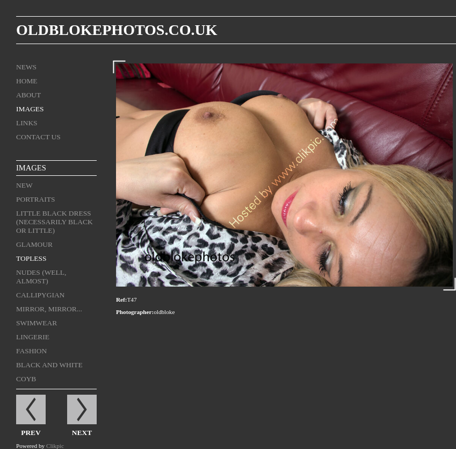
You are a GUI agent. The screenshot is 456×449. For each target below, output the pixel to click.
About (28, 95)
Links (27, 123)
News (26, 67)
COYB (26, 379)
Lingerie (32, 337)
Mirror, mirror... (49, 309)
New (24, 185)
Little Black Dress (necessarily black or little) (54, 221)
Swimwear (36, 323)
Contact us (38, 137)
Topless (31, 258)
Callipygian (40, 295)
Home (27, 81)
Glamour (34, 244)
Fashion (31, 351)
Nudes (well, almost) (41, 276)
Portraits (35, 199)
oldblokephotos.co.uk (116, 30)
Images (30, 109)
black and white (49, 365)
